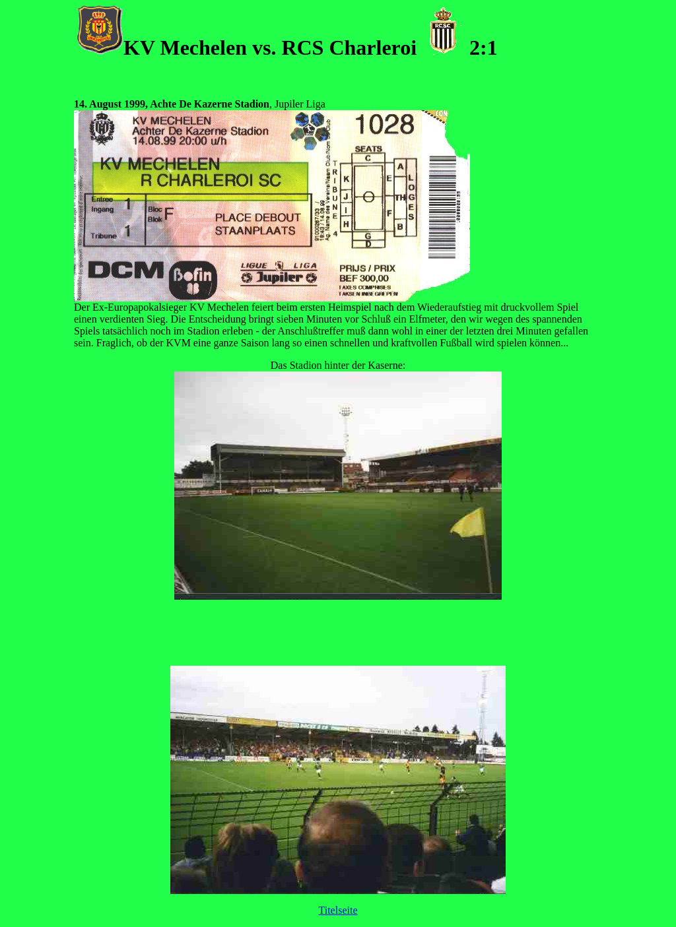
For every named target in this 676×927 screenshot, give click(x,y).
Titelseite (338, 910)
